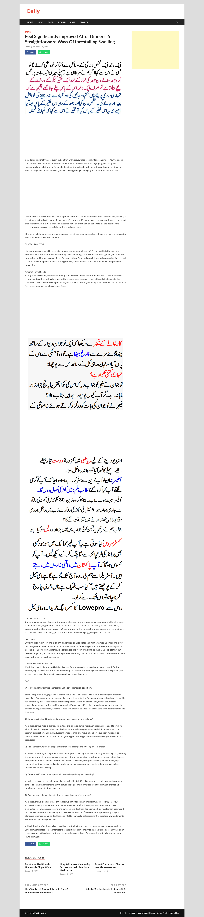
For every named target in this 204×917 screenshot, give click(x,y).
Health (62, 22)
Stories (84, 22)
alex (46, 47)
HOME (30, 22)
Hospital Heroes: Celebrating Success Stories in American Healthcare (75, 867)
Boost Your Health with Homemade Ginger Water (38, 866)
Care (72, 22)
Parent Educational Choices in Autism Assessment (109, 866)
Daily (33, 11)
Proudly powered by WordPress (134, 913)
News (40, 22)
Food (50, 22)
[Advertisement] (76, 138)
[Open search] (178, 22)
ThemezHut (174, 913)
